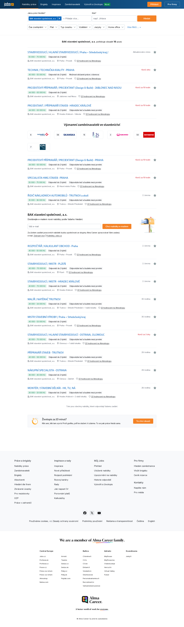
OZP (16, 498)
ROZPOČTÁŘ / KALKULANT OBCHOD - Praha (53, 246)
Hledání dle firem (22, 484)
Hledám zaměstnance (144, 466)
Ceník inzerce (140, 475)
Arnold (63, 556)
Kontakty (138, 482)
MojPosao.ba (109, 560)
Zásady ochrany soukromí (65, 521)
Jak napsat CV (61, 489)
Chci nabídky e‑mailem (117, 226)
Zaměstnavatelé (72, 4)
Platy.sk (64, 575)
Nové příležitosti (62, 470)
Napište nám (140, 488)
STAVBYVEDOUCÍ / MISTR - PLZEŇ (47, 263)
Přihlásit (154, 4)
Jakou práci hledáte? (36, 13)
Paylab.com (65, 578)
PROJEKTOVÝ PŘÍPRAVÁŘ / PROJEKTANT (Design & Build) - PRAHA (65, 160)
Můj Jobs (99, 460)
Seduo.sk (64, 567)
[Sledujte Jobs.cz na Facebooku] (84, 513)
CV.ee (85, 564)
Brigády (44, 4)
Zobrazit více (39, 236)
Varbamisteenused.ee (91, 586)
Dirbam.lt (86, 567)
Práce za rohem (46, 575)
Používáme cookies (38, 521)
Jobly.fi (128, 556)
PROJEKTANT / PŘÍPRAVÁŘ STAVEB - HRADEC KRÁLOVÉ (59, 105)
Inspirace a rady (62, 460)
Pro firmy (172, 4)
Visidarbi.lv (87, 571)
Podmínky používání (92, 521)
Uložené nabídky (102, 470)
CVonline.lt (87, 556)
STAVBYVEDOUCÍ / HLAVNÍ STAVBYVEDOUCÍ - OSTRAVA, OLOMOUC (66, 334)
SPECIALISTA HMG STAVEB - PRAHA (48, 177)
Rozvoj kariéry (61, 480)
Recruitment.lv (88, 582)
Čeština (140, 521)
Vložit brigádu (140, 470)
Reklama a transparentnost (119, 521)
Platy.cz (64, 571)
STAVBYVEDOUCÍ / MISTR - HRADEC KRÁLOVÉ (54, 281)
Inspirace (56, 4)
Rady (56, 484)
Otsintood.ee (88, 575)
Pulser (106, 575)
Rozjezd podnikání (63, 475)
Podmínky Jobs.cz (54, 236)
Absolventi (19, 480)
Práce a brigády (22, 460)
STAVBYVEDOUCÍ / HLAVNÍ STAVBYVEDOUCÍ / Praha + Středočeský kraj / (68, 52)
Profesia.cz (44, 564)
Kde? (94, 13)
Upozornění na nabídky (105, 475)
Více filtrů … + (134, 27)
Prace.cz (43, 567)
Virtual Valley (109, 571)
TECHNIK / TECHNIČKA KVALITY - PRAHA (51, 70)
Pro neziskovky (21, 493)
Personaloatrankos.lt (91, 578)
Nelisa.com (44, 582)
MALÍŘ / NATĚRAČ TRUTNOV (44, 299)
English (151, 521)
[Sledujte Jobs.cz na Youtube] (99, 513)
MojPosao (108, 556)
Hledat (146, 18)
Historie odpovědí (102, 480)
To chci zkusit (143, 421)
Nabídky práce (29, 4)
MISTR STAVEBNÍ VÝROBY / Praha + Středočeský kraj (56, 317)
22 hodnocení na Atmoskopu (89, 61)
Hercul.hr (108, 567)
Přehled (97, 466)
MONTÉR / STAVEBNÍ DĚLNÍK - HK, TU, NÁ (51, 388)
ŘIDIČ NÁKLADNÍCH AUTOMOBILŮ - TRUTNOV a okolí (58, 195)
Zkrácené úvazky (22, 489)
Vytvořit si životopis (97, 4)
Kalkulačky (59, 498)
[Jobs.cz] (9, 4)
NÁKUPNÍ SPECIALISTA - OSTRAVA (47, 370)
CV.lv (85, 560)
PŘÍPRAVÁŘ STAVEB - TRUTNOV (46, 352)
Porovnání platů (62, 493)
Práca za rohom (46, 571)
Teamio (64, 560)
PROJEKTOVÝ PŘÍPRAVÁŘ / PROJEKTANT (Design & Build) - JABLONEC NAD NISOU (75, 87)
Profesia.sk (44, 560)
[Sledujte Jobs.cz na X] (92, 513)
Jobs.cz (43, 556)
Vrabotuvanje (109, 564)
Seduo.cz (65, 564)
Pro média (139, 492)
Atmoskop (44, 578)
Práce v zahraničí (22, 502)
